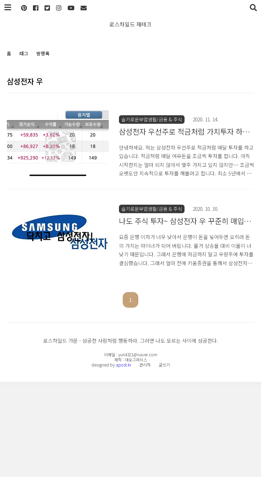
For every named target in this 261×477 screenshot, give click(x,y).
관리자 (145, 460)
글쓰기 (164, 460)
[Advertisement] (130, 124)
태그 (23, 53)
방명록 (43, 53)
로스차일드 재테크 (130, 24)
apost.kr (123, 460)
